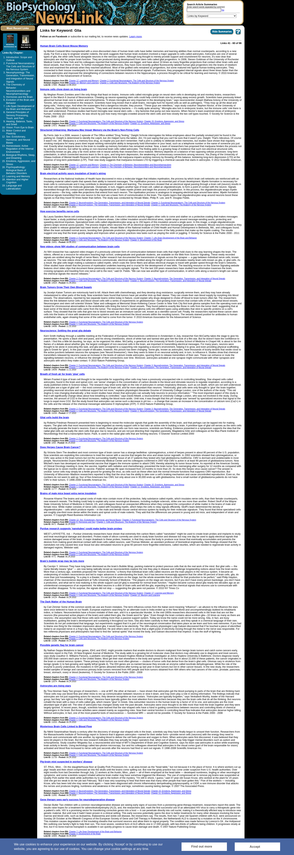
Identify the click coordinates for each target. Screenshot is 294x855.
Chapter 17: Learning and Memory (84, 81)
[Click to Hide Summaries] (222, 34)
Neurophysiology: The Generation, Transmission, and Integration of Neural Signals (20, 77)
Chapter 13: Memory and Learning (84, 83)
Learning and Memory (18, 176)
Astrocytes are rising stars (55, 685)
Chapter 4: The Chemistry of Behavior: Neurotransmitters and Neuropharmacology (135, 165)
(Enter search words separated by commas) (206, 7)
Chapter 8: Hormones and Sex (82, 522)
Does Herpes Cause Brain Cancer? (60, 447)
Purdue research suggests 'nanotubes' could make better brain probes (81, 528)
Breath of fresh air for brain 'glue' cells (62, 374)
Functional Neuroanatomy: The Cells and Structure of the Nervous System (20, 66)
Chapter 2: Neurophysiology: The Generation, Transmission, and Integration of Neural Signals (109, 205)
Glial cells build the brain (54, 417)
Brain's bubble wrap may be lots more (62, 561)
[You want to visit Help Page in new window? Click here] (238, 34)
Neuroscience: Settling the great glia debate (65, 330)
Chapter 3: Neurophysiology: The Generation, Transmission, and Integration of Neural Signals (109, 203)
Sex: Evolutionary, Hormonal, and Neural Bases (18, 139)
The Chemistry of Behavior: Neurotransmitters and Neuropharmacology (18, 89)
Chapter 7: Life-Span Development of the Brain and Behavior (170, 238)
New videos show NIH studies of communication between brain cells (80, 246)
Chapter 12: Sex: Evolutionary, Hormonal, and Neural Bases (95, 520)
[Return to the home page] (54, 12)
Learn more (135, 36)
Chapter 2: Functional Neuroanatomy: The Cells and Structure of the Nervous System (137, 81)
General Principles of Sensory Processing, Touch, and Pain (17, 115)
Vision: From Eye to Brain (20, 127)
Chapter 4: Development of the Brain (146, 240)
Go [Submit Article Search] (223, 10)
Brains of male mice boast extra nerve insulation (68, 493)
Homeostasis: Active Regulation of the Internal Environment (19, 149)
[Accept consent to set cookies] (257, 846)
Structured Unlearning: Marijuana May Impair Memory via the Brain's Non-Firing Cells (89, 130)
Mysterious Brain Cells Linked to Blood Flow (66, 726)
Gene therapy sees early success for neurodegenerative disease (77, 799)
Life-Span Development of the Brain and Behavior (20, 108)
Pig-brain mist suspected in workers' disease (66, 761)
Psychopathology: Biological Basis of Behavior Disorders (16, 170)
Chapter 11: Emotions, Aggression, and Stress (150, 123)
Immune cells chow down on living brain (63, 89)
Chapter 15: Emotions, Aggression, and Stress (164, 121)
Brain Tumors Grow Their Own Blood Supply (66, 287)
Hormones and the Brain (19, 97)
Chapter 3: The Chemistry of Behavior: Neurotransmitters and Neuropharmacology (135, 167)
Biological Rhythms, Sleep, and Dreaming (20, 157)
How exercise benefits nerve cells (59, 211)
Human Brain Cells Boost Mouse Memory (64, 46)
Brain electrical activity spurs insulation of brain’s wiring (73, 173)
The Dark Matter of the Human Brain (61, 601)
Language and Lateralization (14, 187)
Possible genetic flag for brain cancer (62, 645)
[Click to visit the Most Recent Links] (18, 32)
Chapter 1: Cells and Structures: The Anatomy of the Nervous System (130, 83)
